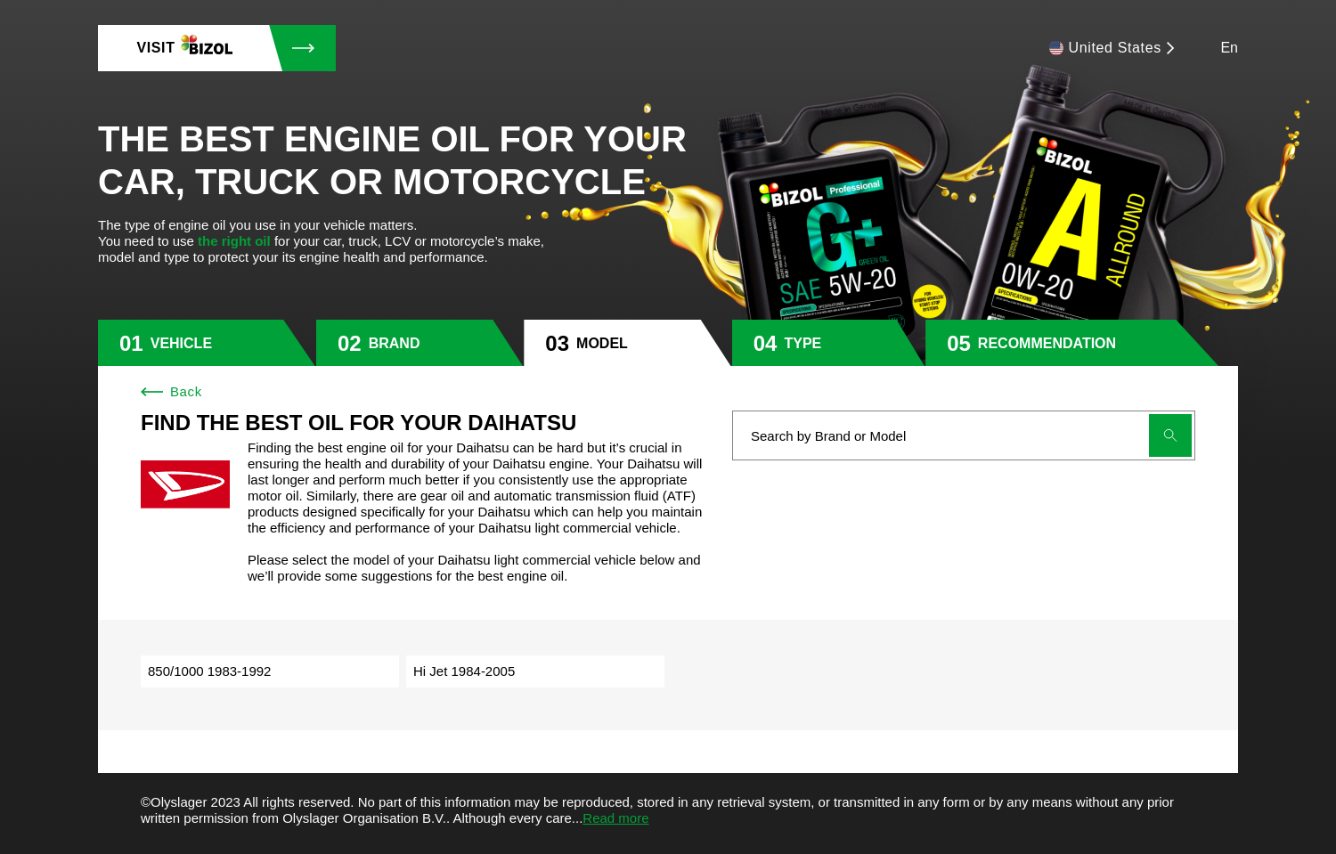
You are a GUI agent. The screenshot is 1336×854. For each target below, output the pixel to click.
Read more (615, 818)
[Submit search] (1170, 435)
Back (171, 391)
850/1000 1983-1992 (209, 671)
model (602, 343)
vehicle (181, 343)
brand (394, 343)
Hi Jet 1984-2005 (464, 671)
